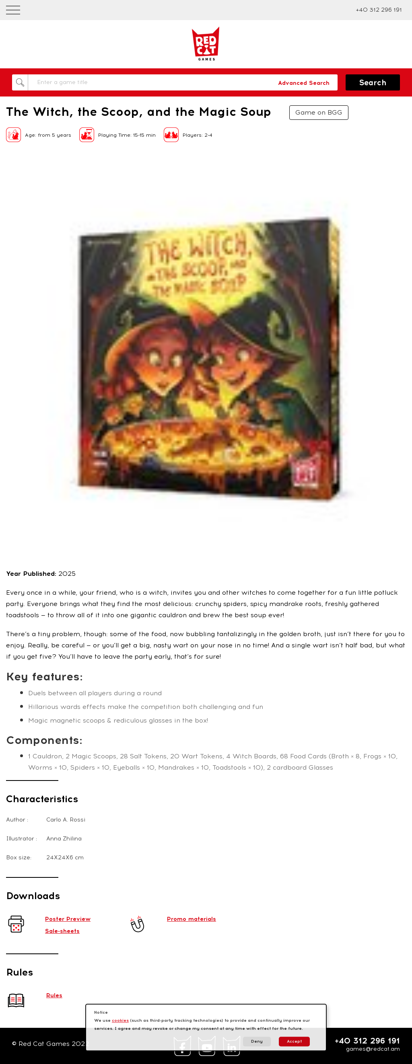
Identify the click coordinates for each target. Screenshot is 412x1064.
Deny (257, 1041)
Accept (294, 1041)
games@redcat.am (373, 1049)
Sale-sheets (62, 931)
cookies (120, 1020)
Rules (54, 995)
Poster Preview (68, 919)
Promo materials (191, 919)
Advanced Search (304, 83)
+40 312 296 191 (379, 9)
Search (373, 82)
